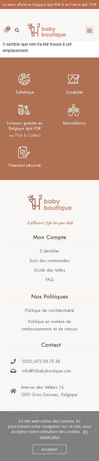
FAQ (49, 280)
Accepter (49, 449)
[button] (89, 30)
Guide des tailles (49, 270)
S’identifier (49, 251)
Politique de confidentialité (49, 310)
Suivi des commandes (49, 261)
